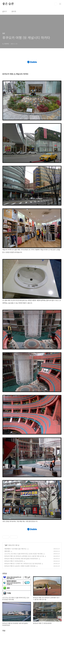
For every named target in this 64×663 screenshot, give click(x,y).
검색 (55, 3)
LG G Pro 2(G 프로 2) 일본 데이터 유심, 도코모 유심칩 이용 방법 (23, 581)
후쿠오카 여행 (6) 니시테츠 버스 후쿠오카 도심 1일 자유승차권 (22, 591)
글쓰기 (4, 11)
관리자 (14, 11)
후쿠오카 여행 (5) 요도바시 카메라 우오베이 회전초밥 (20, 594)
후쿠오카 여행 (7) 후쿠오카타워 (13, 589)
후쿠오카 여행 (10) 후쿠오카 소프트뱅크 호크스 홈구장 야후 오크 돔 (24, 584)
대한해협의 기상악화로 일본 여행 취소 (15, 576)
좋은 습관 (8, 4)
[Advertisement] (32, 538)
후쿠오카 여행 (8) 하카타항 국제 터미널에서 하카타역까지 (21, 586)
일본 (6, 573)
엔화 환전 (7, 579)
